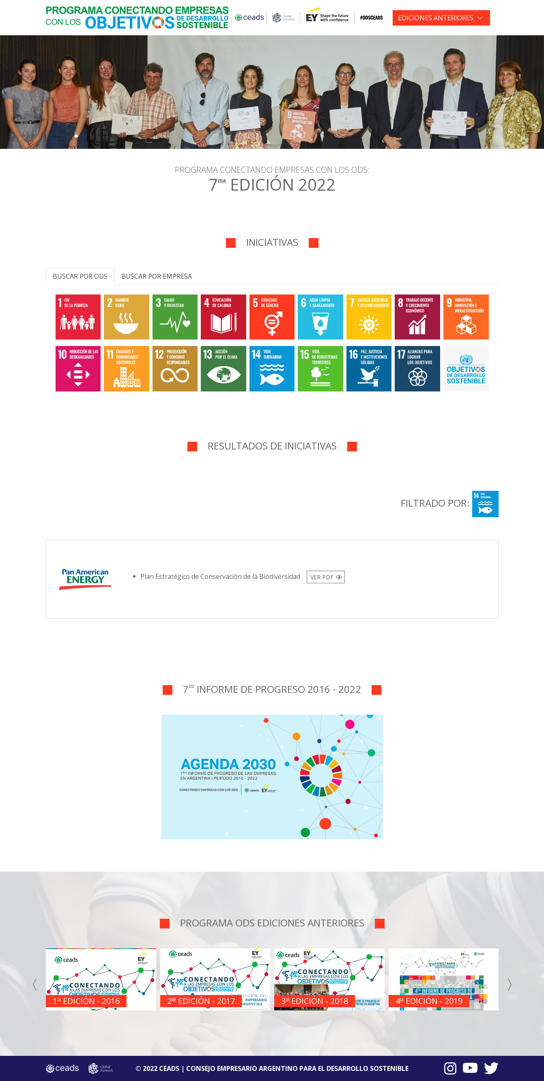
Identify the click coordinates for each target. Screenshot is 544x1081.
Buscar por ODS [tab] (80, 276)
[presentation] (35, 984)
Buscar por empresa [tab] (156, 276)
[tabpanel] (272, 341)
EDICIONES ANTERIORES (435, 17)
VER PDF (321, 577)
